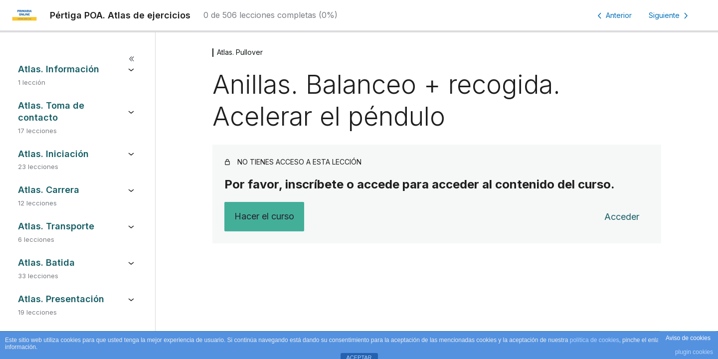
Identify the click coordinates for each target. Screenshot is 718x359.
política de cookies (594, 340)
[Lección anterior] (612, 15)
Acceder (621, 216)
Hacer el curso (264, 216)
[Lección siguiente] (670, 15)
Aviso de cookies (688, 338)
